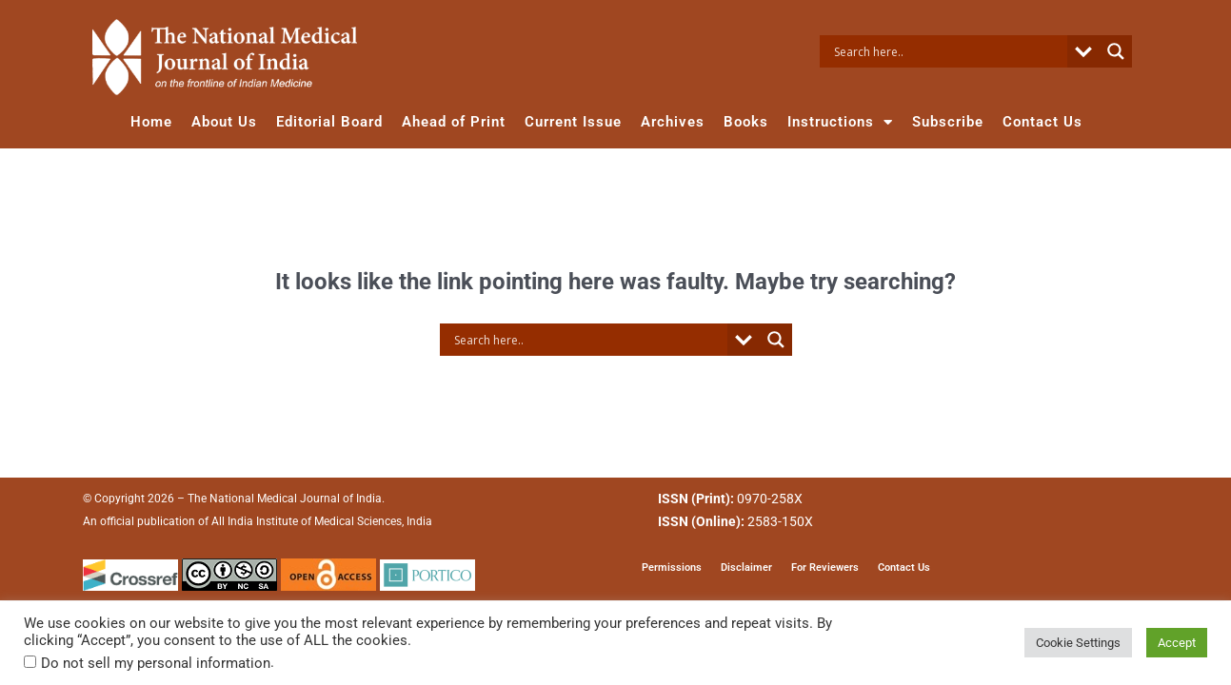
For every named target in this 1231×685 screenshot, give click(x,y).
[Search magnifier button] (1116, 51)
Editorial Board (329, 121)
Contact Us (1042, 121)
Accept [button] (1177, 643)
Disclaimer (746, 567)
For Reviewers (825, 567)
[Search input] (948, 51)
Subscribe (947, 121)
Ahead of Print (454, 121)
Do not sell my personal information (155, 663)
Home (151, 121)
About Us (224, 121)
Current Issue (573, 121)
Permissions (672, 567)
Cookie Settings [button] (1078, 643)
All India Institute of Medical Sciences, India (321, 522)
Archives (673, 121)
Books (746, 121)
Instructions (840, 122)
